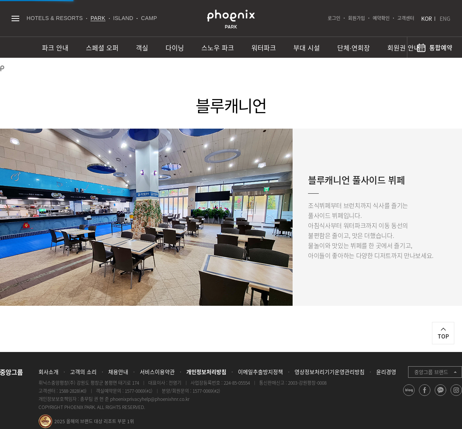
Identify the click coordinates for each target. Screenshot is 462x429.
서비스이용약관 (157, 371)
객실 (142, 47)
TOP (443, 336)
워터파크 (263, 47)
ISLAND (123, 18)
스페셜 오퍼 (102, 47)
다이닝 (175, 47)
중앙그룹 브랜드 (431, 371)
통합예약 (440, 47)
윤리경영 (386, 371)
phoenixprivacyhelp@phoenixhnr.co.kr (149, 398)
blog (409, 395)
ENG (445, 18)
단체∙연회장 (353, 47)
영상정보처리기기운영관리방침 (330, 371)
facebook (424, 395)
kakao (440, 395)
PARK (97, 18)
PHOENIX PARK (231, 19)
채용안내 (118, 371)
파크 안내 (55, 47)
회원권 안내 (403, 47)
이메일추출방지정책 (260, 371)
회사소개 (48, 371)
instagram (456, 395)
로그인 (334, 18)
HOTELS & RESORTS (55, 18)
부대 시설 (306, 47)
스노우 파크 (217, 47)
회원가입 (356, 18)
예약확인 (381, 18)
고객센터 (405, 18)
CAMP (149, 18)
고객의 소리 (83, 371)
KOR (426, 18)
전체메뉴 (15, 18)
